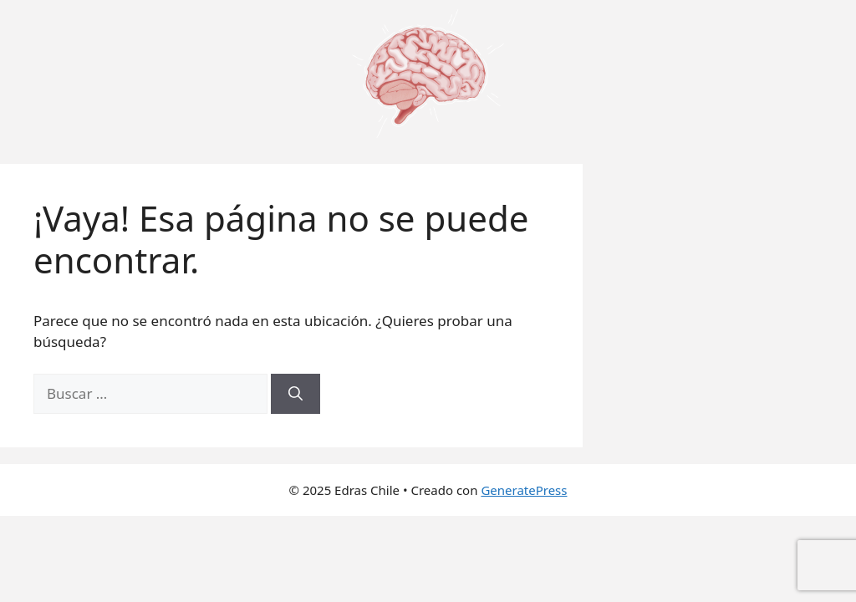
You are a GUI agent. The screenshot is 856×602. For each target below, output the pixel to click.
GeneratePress (524, 490)
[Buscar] (295, 394)
